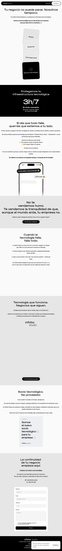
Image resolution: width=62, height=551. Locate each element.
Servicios (48, 3)
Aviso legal (31, 544)
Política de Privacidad (26, 523)
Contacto (56, 3)
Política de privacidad (31, 545)
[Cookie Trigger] (31, 547)
